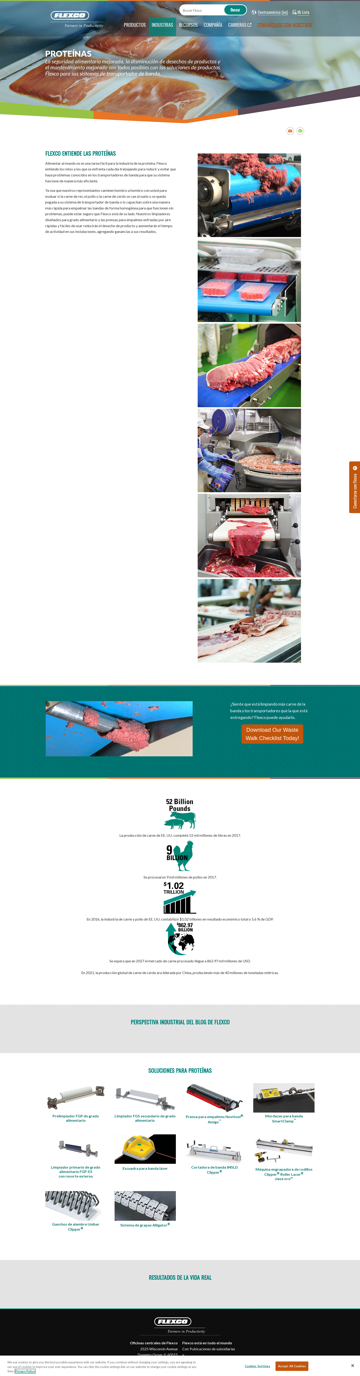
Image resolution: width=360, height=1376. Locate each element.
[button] (266, 12)
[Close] (353, 1365)
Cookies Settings (257, 1366)
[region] (180, 1366)
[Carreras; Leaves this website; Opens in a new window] (239, 27)
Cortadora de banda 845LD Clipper (214, 1170)
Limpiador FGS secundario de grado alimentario (145, 1118)
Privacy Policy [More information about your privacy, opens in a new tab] (25, 1371)
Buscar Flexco (192, 10)
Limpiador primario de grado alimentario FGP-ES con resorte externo (75, 1171)
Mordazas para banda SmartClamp (284, 1118)
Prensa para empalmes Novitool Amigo (214, 1119)
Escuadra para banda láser (145, 1168)
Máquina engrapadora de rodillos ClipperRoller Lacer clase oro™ (284, 1174)
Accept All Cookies (292, 1366)
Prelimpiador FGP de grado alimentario (76, 1118)
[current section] (162, 27)
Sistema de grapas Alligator (145, 1224)
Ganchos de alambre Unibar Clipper (75, 1227)
